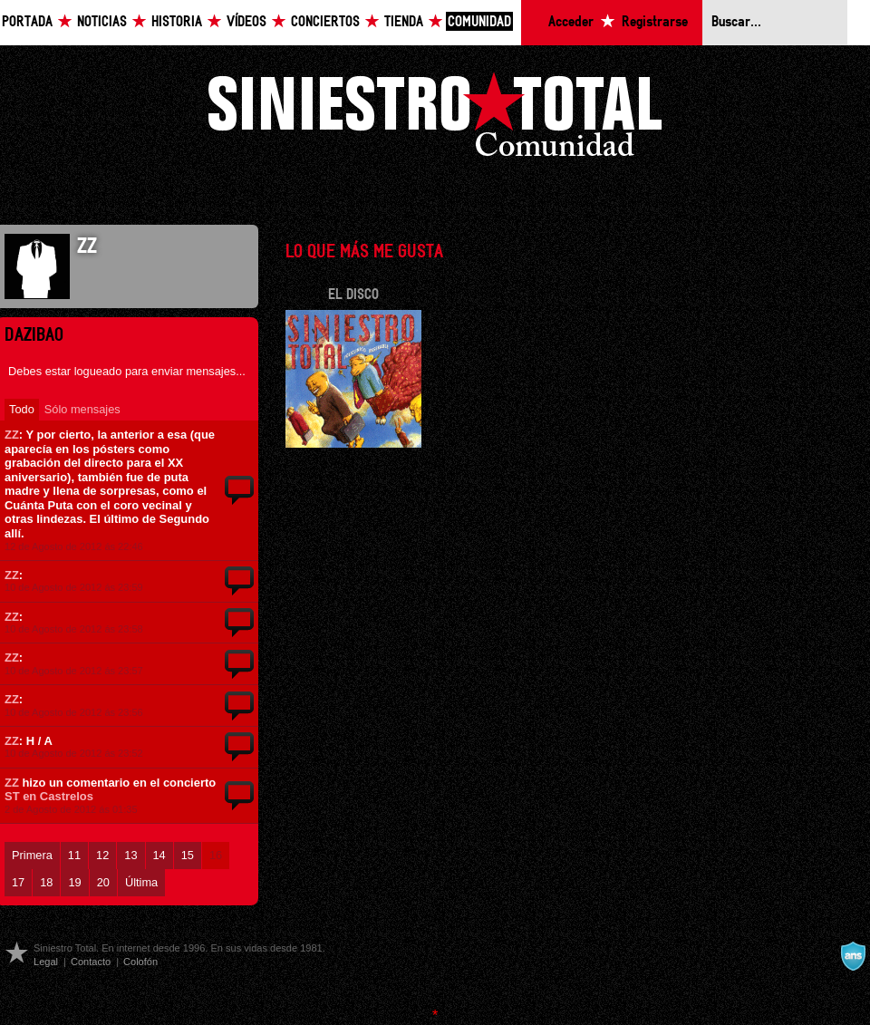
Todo (21, 409)
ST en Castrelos (49, 796)
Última (141, 882)
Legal (46, 961)
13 (130, 855)
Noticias (102, 22)
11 (74, 855)
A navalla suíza (852, 956)
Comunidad (479, 22)
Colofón (140, 961)
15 (187, 855)
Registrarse (655, 22)
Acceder (571, 22)
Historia (176, 22)
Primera (32, 855)
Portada (27, 22)
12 (102, 855)
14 (159, 855)
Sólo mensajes (82, 409)
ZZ (12, 434)
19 (74, 882)
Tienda (403, 22)
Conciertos (325, 22)
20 (103, 882)
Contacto (91, 961)
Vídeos (246, 22)
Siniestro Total (435, 119)
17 (18, 882)
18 (46, 882)
